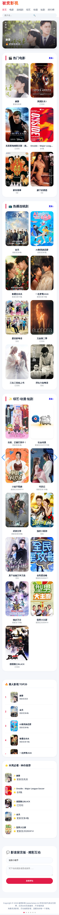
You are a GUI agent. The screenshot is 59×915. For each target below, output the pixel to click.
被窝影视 (10, 3)
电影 (11, 9)
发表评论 (29, 882)
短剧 (43, 9)
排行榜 (51, 9)
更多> (51, 58)
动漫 (35, 9)
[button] (24, 912)
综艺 (28, 9)
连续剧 (20, 9)
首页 (4, 9)
